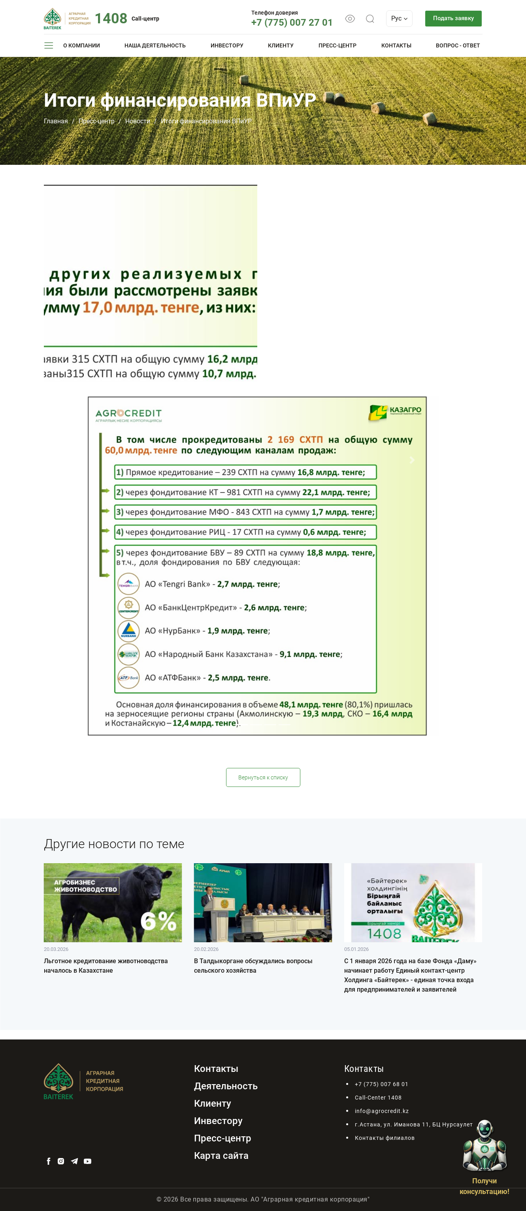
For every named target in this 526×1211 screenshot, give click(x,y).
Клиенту (281, 45)
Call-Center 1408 (378, 1097)
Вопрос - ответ (458, 45)
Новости (137, 121)
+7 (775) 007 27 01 (287, 22)
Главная (56, 121)
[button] (114, 460)
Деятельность (226, 1086)
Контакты (396, 45)
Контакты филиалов (385, 1138)
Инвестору (227, 45)
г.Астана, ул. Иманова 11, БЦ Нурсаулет (414, 1124)
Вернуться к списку (263, 777)
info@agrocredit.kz (382, 1111)
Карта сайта (221, 1155)
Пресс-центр (337, 45)
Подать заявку (451, 18)
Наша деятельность (155, 45)
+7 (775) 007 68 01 (382, 1084)
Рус (394, 18)
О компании (81, 45)
